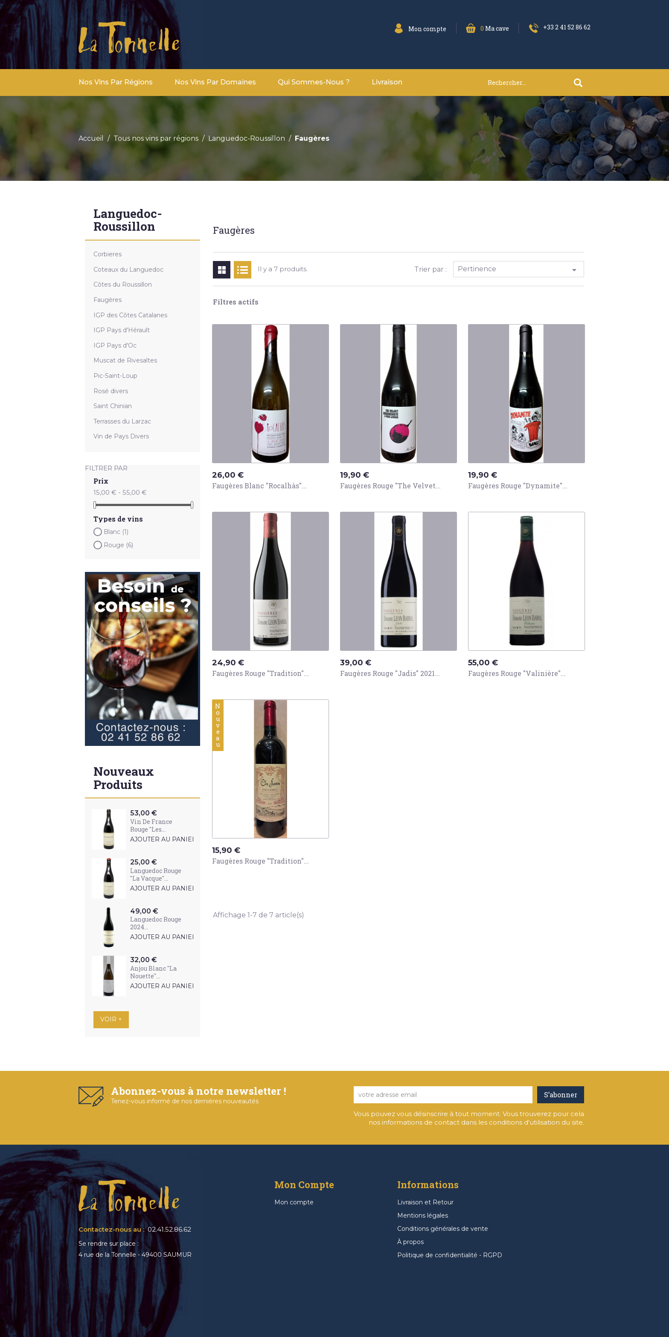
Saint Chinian (112, 406)
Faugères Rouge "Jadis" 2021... (390, 673)
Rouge (118, 545)
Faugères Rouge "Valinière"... (517, 673)
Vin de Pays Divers (121, 436)
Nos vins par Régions (116, 82)
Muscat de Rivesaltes (125, 360)
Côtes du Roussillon (122, 284)
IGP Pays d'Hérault (121, 330)
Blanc (116, 532)
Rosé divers (110, 391)
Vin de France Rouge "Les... (151, 825)
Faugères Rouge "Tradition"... (260, 673)
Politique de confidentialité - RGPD (449, 1255)
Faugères (107, 300)
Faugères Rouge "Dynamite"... (517, 485)
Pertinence (519, 270)
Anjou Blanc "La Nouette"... (153, 972)
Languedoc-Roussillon (127, 221)
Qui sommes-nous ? (314, 82)
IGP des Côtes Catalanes (130, 315)
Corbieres (107, 254)
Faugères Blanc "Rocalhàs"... (259, 485)
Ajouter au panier (163, 839)
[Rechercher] (538, 82)
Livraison (387, 82)
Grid (221, 269)
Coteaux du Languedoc (128, 269)
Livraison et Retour (425, 1202)
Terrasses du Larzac (122, 421)
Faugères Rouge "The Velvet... (390, 485)
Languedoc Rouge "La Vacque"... (155, 874)
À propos (410, 1242)
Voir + (111, 1019)
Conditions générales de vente (442, 1229)
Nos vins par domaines (215, 82)
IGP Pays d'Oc (115, 345)
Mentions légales (422, 1215)
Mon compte (294, 1202)
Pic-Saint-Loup (115, 376)
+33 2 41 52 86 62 (566, 27)
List (242, 269)
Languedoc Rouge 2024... (155, 923)
